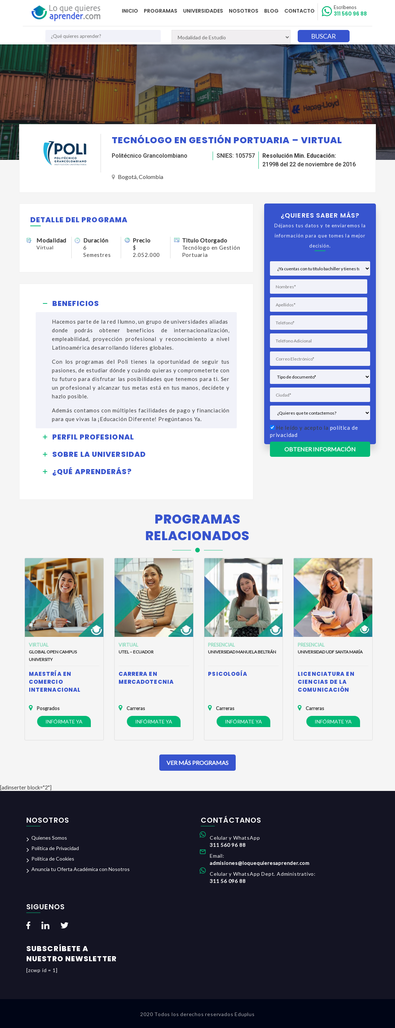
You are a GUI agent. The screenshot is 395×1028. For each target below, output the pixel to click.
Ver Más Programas (197, 762)
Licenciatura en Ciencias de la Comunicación (326, 682)
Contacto (299, 10)
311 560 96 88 (350, 10)
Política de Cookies (52, 859)
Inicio (130, 10)
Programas (160, 10)
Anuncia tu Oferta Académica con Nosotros (80, 869)
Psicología (227, 674)
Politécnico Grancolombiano (149, 155)
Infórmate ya (64, 721)
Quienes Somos (49, 838)
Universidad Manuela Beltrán (242, 652)
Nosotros (243, 10)
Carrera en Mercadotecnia (146, 678)
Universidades (203, 10)
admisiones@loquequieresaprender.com (260, 863)
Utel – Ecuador (136, 652)
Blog (271, 10)
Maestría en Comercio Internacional (55, 682)
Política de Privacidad (55, 848)
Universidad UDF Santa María (330, 652)
